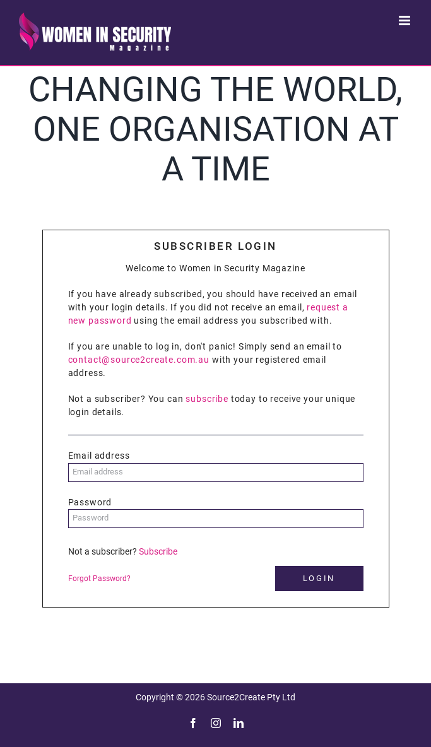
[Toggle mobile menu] (405, 20)
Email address (99, 455)
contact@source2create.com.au (139, 360)
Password (90, 502)
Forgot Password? (99, 578)
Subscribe (158, 551)
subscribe (207, 399)
